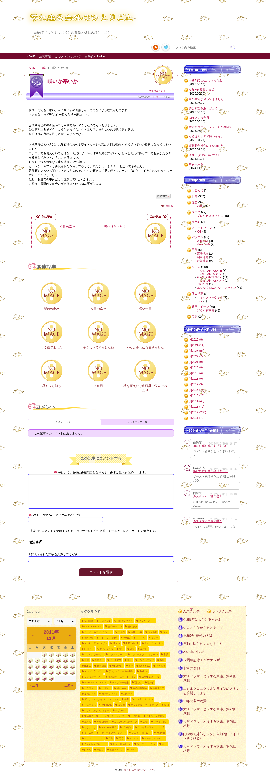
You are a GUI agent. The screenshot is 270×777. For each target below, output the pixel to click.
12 (72, 660)
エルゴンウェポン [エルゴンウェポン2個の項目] (93, 671)
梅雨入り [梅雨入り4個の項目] (99, 660)
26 (72, 672)
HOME (30, 56)
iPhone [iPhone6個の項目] (116, 643)
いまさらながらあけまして (203, 627)
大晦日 (98, 386)
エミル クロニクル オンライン (216, 287)
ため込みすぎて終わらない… (207, 136)
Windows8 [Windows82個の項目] (107, 705)
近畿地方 (202, 261)
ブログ (196, 212)
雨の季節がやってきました (206, 99)
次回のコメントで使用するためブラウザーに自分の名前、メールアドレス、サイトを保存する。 (95, 530)
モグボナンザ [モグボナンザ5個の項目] (106, 649)
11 (65, 660)
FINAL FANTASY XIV (210, 280)
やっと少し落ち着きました (145, 347)
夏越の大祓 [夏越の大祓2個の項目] (90, 693)
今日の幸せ (98, 308)
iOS (199, 231)
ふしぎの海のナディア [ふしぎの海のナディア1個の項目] (125, 721)
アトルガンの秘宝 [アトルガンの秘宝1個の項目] (155, 716)
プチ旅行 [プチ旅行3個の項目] (160, 665)
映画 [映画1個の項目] (166, 705)
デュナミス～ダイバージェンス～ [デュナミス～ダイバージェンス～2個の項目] (101, 699)
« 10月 (34, 685)
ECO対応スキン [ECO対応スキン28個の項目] (125, 621)
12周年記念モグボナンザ (201, 660)
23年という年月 (199, 117)
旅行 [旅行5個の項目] (121, 649)
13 (30, 666)
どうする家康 (205, 310)
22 (44, 672)
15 (44, 666)
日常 (44, 67)
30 (51, 678)
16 (51, 666)
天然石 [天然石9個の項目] (121, 632)
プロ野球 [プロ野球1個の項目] (127, 727)
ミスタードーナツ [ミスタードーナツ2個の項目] (144, 699)
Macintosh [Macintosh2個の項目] (122, 688)
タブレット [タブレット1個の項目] (121, 710)
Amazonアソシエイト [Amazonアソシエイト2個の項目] (95, 682)
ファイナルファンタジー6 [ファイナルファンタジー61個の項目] (151, 727)
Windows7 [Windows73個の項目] (117, 665)
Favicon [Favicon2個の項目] (143, 671)
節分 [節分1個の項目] (164, 744)
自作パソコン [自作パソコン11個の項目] (115, 626)
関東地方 (202, 257)
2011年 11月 (51, 635)
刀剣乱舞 (202, 284)
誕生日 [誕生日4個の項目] (143, 649)
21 (37, 672)
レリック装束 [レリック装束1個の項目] (160, 721)
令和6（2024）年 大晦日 (205, 155)
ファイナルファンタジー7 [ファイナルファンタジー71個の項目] (112, 733)
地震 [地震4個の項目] (86, 660)
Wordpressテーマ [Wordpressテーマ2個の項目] (151, 677)
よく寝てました (51, 347)
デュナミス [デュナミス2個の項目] (90, 705)
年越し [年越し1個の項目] (100, 749)
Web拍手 (163, 196)
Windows (203, 240)
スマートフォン (202, 227)
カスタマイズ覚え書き (207, 496)
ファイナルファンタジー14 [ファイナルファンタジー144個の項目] (144, 654)
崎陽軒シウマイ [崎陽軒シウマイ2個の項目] (109, 693)
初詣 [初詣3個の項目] (131, 665)
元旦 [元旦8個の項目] (165, 632)
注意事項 (45, 56)
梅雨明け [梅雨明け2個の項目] (128, 693)
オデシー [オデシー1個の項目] (134, 738)
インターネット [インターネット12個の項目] (147, 621)
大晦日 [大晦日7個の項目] (126, 637)
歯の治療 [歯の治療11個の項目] (132, 626)
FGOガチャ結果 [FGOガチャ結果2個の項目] (120, 682)
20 (30, 672)
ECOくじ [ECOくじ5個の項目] (89, 649)
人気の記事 (191, 611)
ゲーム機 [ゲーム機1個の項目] (88, 733)
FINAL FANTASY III (209, 270)
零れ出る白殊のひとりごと (139, 770)
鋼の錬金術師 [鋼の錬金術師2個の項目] (140, 688)
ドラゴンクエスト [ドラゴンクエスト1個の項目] (93, 738)
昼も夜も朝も (51, 386)
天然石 (169, 205)
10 (58, 660)
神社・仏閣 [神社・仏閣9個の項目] (136, 632)
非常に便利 (191, 668)
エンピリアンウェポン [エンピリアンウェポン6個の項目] (95, 643)
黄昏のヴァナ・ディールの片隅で (210, 127)
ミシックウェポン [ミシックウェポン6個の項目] (154, 643)
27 (30, 678)
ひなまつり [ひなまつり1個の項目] (90, 727)
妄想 (194, 316)
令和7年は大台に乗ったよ (205, 80)
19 (72, 666)
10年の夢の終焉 (195, 701)
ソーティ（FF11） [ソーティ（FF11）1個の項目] (146, 744)
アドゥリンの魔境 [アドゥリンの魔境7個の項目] (108, 637)
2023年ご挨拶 (193, 652)
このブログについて (68, 56)
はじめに (197, 190)
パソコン (197, 237)
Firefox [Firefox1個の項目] (133, 749)
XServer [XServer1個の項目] (161, 733)
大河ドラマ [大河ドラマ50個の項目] (105, 621)
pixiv (200, 301)
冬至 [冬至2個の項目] (126, 699)
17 (58, 666)
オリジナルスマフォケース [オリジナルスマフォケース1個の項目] (144, 705)
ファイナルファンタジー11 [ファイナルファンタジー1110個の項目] (98, 632)
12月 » (68, 685)
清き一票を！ (197, 164)
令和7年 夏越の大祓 (201, 89)
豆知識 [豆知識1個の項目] (121, 705)
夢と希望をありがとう (203, 108)
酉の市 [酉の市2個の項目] (137, 682)
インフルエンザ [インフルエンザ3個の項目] (146, 660)
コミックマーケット (210, 297)
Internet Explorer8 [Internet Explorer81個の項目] (122, 744)
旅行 (194, 249)
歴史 (194, 202)
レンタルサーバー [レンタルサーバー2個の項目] (93, 677)
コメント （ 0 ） (64, 422)
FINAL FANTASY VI (209, 274)
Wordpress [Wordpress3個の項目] (144, 665)
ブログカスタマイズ (210, 215)
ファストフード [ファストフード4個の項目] (116, 654)
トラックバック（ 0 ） (137, 422)
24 (58, 672)
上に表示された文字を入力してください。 (55, 554)
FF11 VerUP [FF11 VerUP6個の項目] (132, 643)
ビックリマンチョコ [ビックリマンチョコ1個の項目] (155, 738)
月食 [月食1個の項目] (145, 721)
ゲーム (196, 267)
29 (44, 678)
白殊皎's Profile (95, 56)
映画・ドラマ (200, 306)
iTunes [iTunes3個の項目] (87, 665)
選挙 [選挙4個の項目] (132, 649)
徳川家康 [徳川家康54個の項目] (88, 621)
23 (51, 672)
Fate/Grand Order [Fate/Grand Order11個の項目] (93, 626)
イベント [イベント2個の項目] (106, 688)
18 (65, 666)
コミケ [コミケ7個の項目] (154, 637)
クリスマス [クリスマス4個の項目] (115, 660)
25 (65, 672)
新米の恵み (51, 308)
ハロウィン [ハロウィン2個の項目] (90, 688)
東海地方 (202, 253)
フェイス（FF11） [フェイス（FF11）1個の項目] (141, 733)
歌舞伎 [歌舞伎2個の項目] (150, 682)
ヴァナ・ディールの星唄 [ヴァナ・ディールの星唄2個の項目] (120, 671)
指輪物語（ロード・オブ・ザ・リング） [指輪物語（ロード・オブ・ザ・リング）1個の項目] (104, 716)
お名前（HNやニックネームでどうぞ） (55, 514)
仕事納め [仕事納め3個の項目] (101, 665)
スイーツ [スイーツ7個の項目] (140, 637)
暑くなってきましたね (98, 347)
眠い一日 (145, 308)
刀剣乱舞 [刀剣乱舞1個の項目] (135, 716)
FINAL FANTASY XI (209, 277)
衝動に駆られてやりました (210, 445)
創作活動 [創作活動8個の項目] (88, 637)
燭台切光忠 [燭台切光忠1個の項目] (102, 721)
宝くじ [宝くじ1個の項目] (87, 721)
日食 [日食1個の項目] (110, 738)
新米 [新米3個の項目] (129, 660)
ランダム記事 (222, 611)
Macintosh (203, 244)
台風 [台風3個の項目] (162, 660)
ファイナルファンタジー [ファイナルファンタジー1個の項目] (96, 710)
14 (37, 666)
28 (37, 678)
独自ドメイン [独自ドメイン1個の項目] (116, 749)
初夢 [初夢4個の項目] (166, 654)
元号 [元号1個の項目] (121, 738)
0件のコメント (157, 90)
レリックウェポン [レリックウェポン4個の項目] (93, 654)
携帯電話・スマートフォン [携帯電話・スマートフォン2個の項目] (122, 677)
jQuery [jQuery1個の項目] (87, 749)
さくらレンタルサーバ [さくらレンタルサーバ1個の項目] (95, 744)
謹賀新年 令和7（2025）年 (206, 145)
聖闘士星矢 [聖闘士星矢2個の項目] (158, 688)
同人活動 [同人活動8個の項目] (152, 632)
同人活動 (197, 293)
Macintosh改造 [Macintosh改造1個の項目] (109, 727)
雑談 (200, 206)
